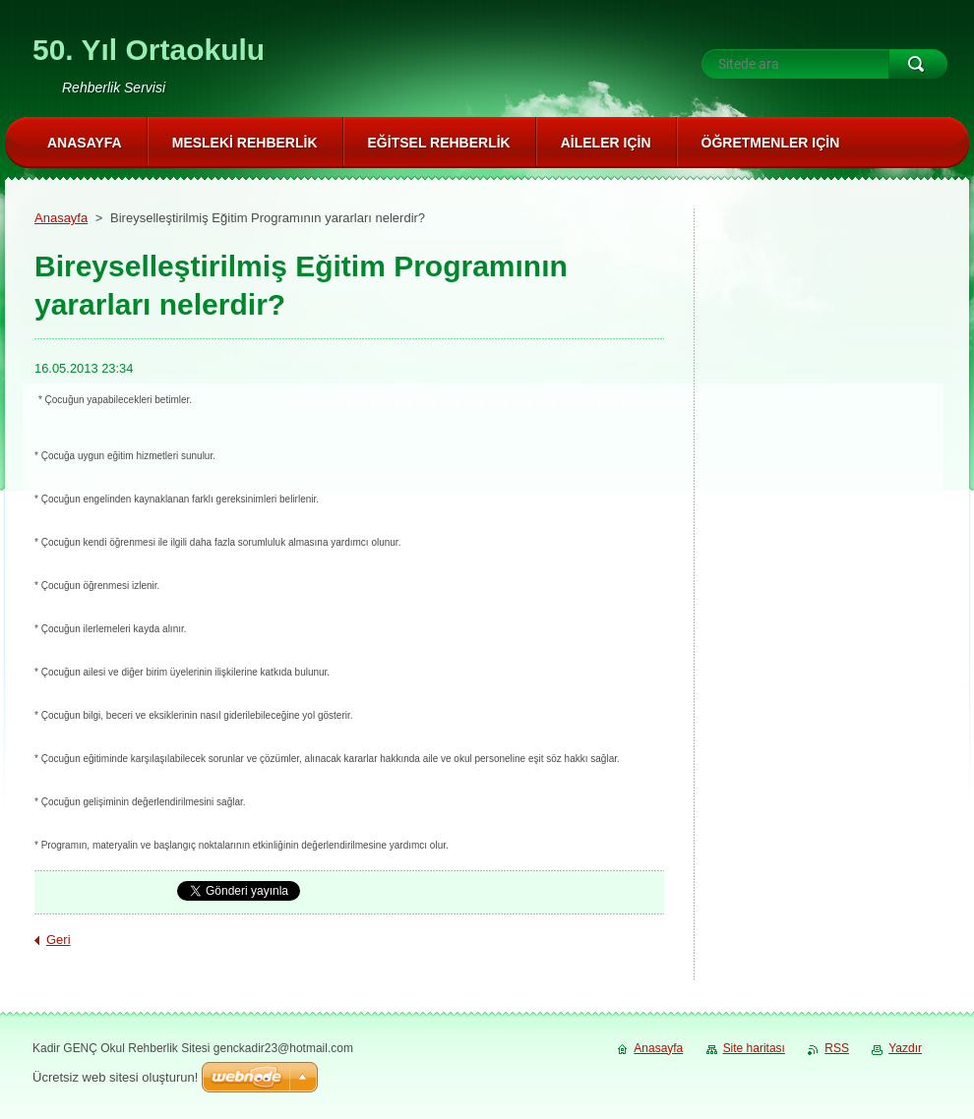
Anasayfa (61, 217)
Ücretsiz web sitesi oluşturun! (115, 1077)
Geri (58, 939)
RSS (836, 1048)
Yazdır (905, 1048)
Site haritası (754, 1048)
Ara (917, 64)
